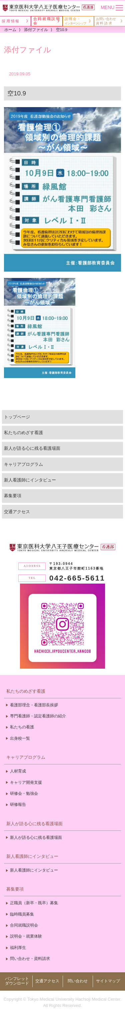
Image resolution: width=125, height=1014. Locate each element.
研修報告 (18, 804)
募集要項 (12, 495)
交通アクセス (17, 511)
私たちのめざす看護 (23, 432)
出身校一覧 (20, 738)
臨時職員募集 (22, 914)
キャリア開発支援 (26, 782)
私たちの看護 (22, 727)
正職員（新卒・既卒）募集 (34, 903)
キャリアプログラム (23, 464)
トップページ (17, 416)
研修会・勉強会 (24, 793)
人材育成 (18, 771)
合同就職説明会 (24, 925)
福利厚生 (18, 948)
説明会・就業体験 (26, 936)
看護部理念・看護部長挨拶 (34, 705)
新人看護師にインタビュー (30, 479)
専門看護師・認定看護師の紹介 (38, 716)
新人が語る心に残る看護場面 (32, 448)
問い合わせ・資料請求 (30, 959)
